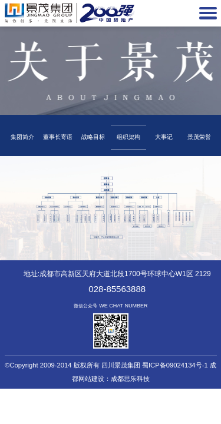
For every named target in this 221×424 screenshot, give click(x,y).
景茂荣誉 (199, 137)
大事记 (164, 137)
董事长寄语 (57, 137)
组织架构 (128, 137)
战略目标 (93, 137)
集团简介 (22, 137)
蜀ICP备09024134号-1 (175, 365)
